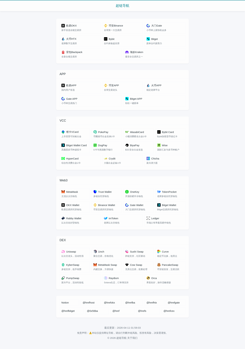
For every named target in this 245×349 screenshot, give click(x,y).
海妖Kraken (134, 52)
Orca (151, 278)
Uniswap (68, 251)
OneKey (132, 191)
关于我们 (132, 337)
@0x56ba (92, 310)
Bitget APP (133, 98)
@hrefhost (88, 302)
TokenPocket (167, 191)
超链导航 (122, 5)
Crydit (109, 158)
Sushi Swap (134, 251)
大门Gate (154, 25)
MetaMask (69, 191)
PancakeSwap (167, 264)
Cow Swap (133, 264)
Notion (65, 302)
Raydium (111, 278)
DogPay (100, 145)
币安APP (111, 85)
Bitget (152, 39)
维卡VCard (70, 132)
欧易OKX (69, 25)
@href (115, 310)
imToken (111, 218)
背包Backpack (71, 52)
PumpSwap (70, 278)
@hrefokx (109, 302)
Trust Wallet (102, 191)
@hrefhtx (151, 302)
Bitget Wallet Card (74, 145)
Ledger (152, 218)
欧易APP (68, 85)
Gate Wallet (134, 205)
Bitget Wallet (166, 205)
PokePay (100, 132)
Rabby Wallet (71, 218)
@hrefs (142, 310)
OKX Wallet (70, 205)
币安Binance (113, 25)
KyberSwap (70, 264)
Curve (163, 251)
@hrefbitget (68, 310)
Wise (162, 145)
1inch (98, 251)
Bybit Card (165, 132)
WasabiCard (134, 132)
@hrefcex (169, 310)
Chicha (152, 158)
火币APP (153, 85)
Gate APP (69, 98)
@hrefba (130, 302)
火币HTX (68, 39)
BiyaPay (132, 145)
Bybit (109, 39)
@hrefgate (174, 302)
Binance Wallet (104, 205)
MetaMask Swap (105, 264)
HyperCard (70, 158)
